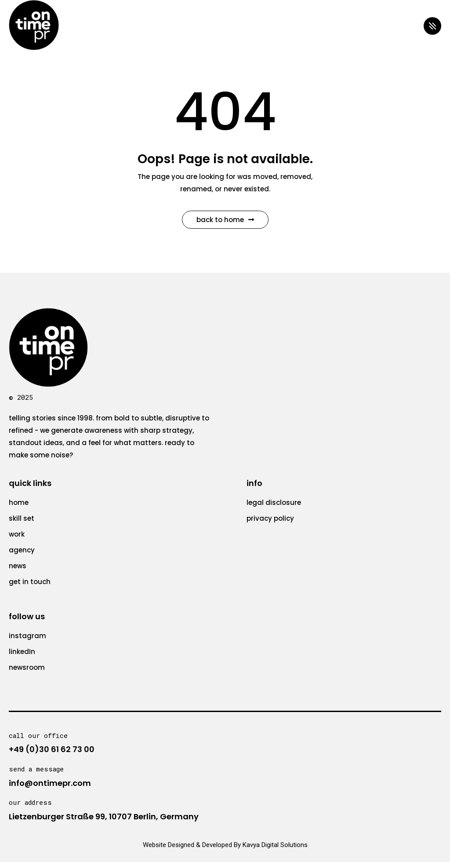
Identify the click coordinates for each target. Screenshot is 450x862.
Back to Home (225, 219)
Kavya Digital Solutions (275, 845)
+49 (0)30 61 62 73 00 (51, 749)
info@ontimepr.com (50, 783)
